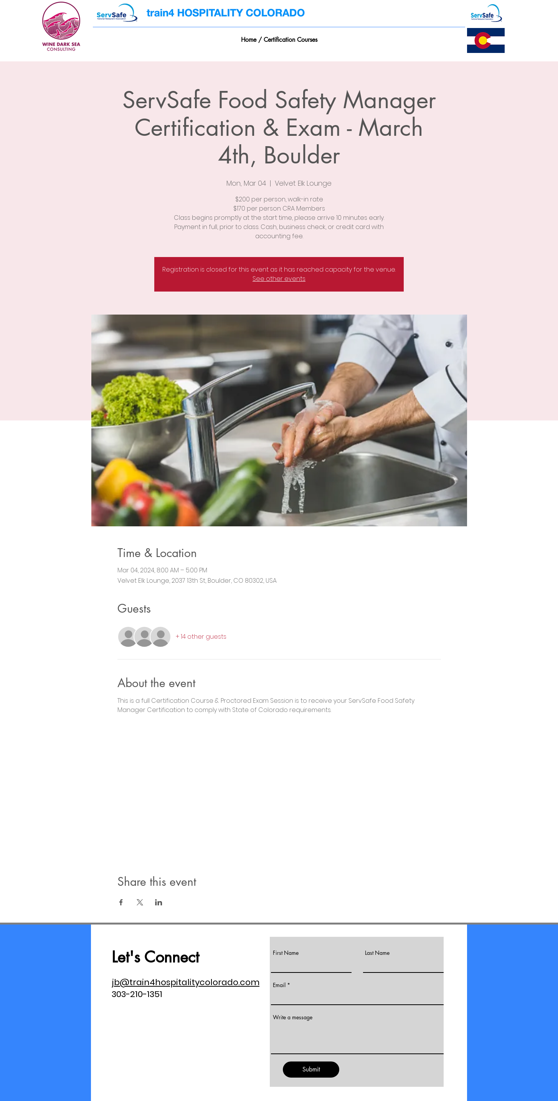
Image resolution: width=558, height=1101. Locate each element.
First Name (286, 953)
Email (279, 985)
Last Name (377, 953)
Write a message (292, 1017)
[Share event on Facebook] (121, 902)
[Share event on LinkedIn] (158, 902)
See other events (279, 278)
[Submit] (311, 1069)
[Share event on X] (140, 902)
